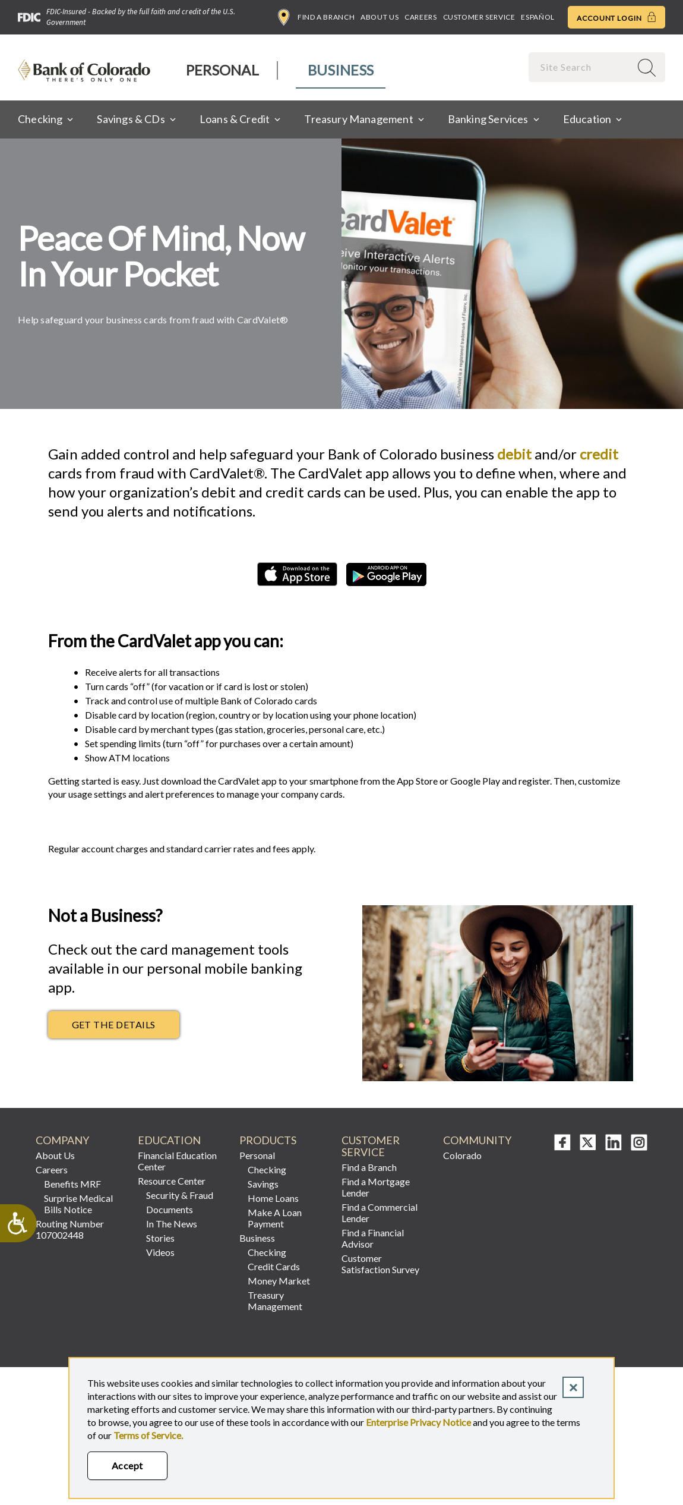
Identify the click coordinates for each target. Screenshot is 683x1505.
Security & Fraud (179, 1195)
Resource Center (171, 1180)
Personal (222, 69)
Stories (160, 1237)
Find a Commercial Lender (380, 1212)
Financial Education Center (177, 1161)
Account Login (616, 17)
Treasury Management (275, 1300)
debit (514, 453)
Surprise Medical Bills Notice (78, 1203)
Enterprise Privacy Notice (418, 1422)
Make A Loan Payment (275, 1218)
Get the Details (114, 1024)
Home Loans (273, 1198)
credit (599, 453)
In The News (171, 1223)
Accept (127, 1465)
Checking (267, 1169)
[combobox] (581, 67)
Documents (169, 1209)
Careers (420, 16)
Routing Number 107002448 (70, 1229)
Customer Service (479, 16)
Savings (263, 1183)
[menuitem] (223, 70)
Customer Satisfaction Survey (380, 1263)
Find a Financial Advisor (373, 1238)
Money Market (279, 1280)
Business (341, 69)
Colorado (462, 1155)
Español (537, 16)
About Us (380, 16)
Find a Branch (316, 17)
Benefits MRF (72, 1183)
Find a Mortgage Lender (376, 1187)
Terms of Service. (148, 1435)
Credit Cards (274, 1266)
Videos (160, 1252)
